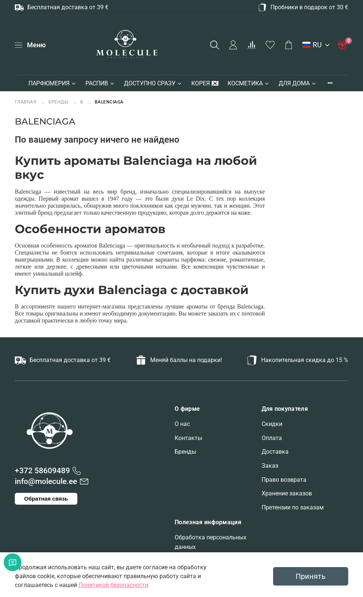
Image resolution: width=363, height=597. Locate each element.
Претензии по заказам (293, 507)
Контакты (188, 437)
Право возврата (284, 479)
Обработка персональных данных (210, 542)
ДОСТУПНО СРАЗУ (153, 83)
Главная (26, 102)
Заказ (270, 465)
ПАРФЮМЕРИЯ (52, 83)
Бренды (185, 451)
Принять (311, 576)
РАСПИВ (100, 83)
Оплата (272, 437)
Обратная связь (46, 498)
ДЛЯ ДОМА (298, 83)
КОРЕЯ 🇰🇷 (205, 83)
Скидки (272, 423)
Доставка (275, 451)
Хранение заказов (287, 493)
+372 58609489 (42, 470)
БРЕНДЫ (58, 102)
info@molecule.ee (46, 481)
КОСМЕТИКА (249, 83)
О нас (182, 423)
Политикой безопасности (113, 585)
